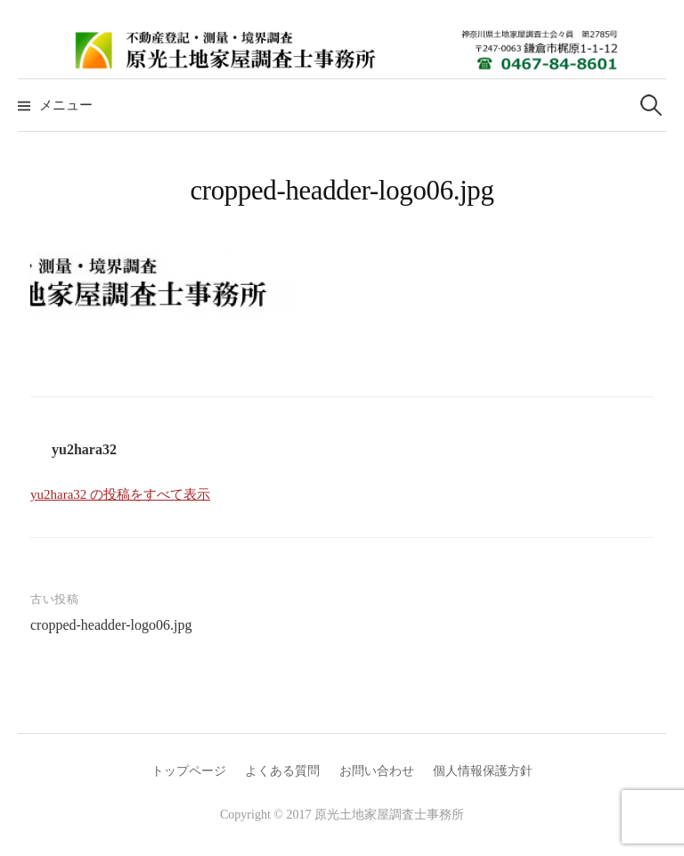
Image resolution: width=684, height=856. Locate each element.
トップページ (188, 771)
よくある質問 (282, 771)
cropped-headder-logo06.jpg (110, 624)
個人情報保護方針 (483, 771)
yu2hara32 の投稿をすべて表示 (120, 494)
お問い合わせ (376, 771)
